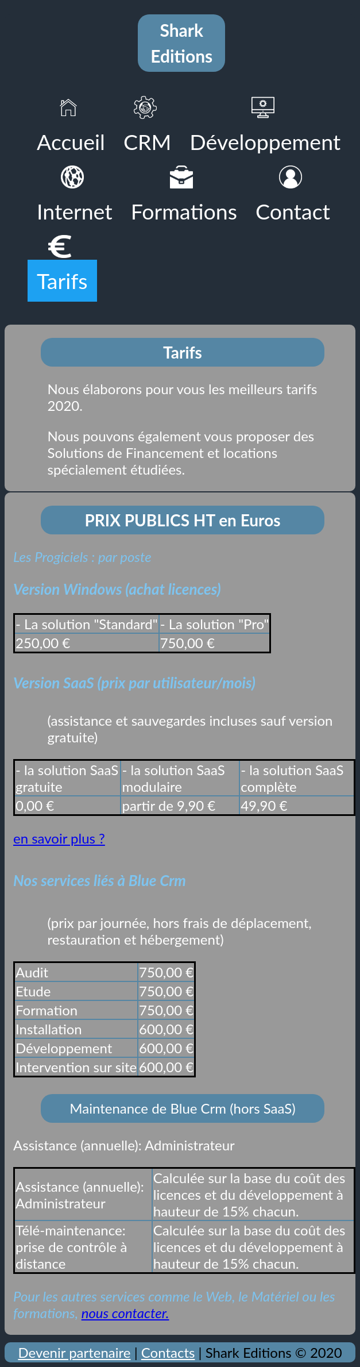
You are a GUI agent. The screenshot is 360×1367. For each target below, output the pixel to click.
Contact (293, 211)
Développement (264, 142)
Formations (184, 211)
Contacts (168, 1352)
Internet (75, 211)
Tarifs (62, 281)
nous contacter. (125, 1312)
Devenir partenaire (74, 1352)
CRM (147, 142)
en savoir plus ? (59, 838)
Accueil (71, 142)
